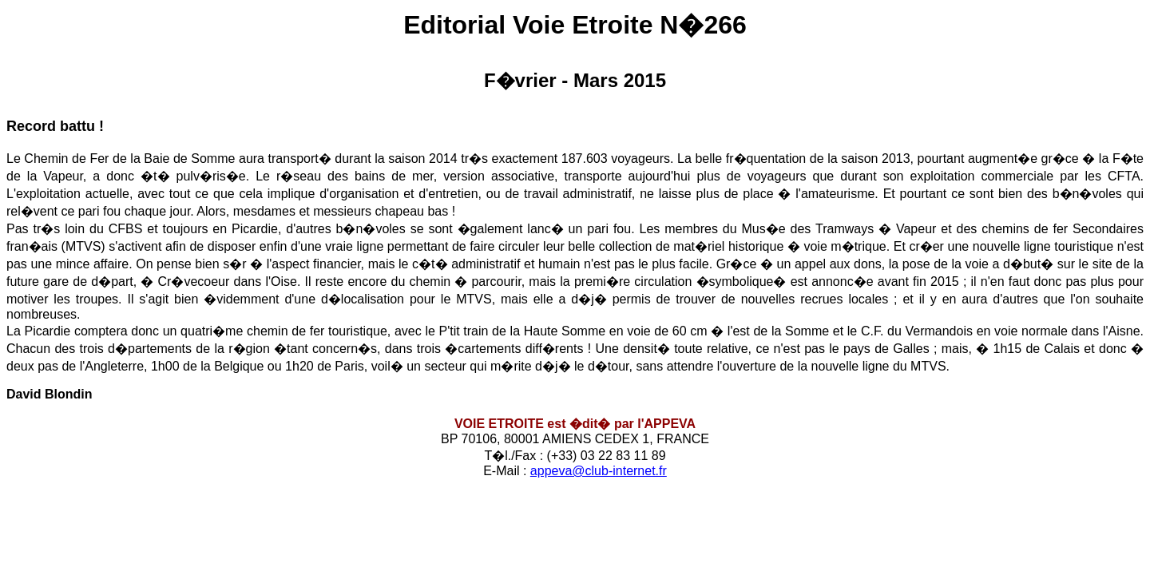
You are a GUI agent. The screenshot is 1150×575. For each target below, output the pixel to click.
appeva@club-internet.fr (598, 471)
